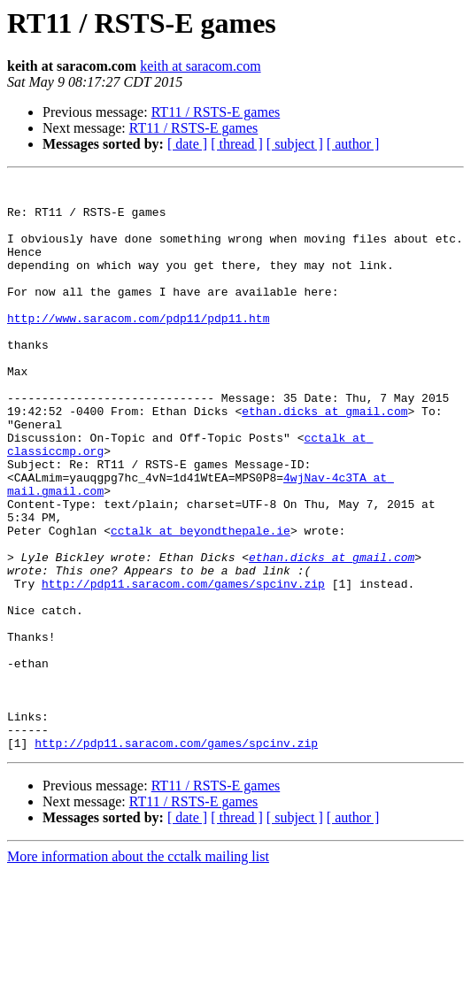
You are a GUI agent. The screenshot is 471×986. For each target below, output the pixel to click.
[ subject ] (294, 143)
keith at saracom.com (200, 65)
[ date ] (187, 143)
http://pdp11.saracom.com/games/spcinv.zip (183, 666)
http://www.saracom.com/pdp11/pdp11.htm (138, 347)
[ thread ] (237, 143)
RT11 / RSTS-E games (216, 111)
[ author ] (353, 143)
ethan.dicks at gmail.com (324, 458)
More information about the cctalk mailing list (138, 970)
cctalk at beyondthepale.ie (200, 602)
